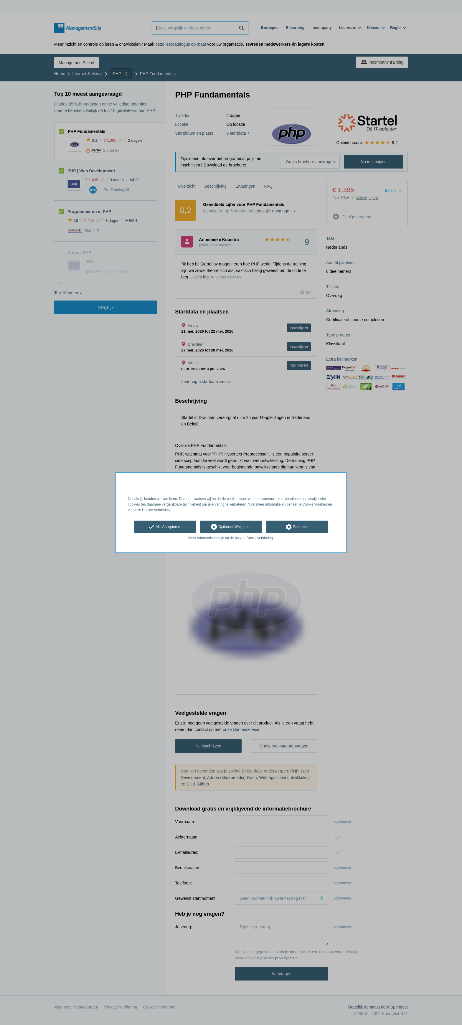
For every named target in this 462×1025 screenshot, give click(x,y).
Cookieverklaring (259, 538)
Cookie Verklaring (156, 510)
